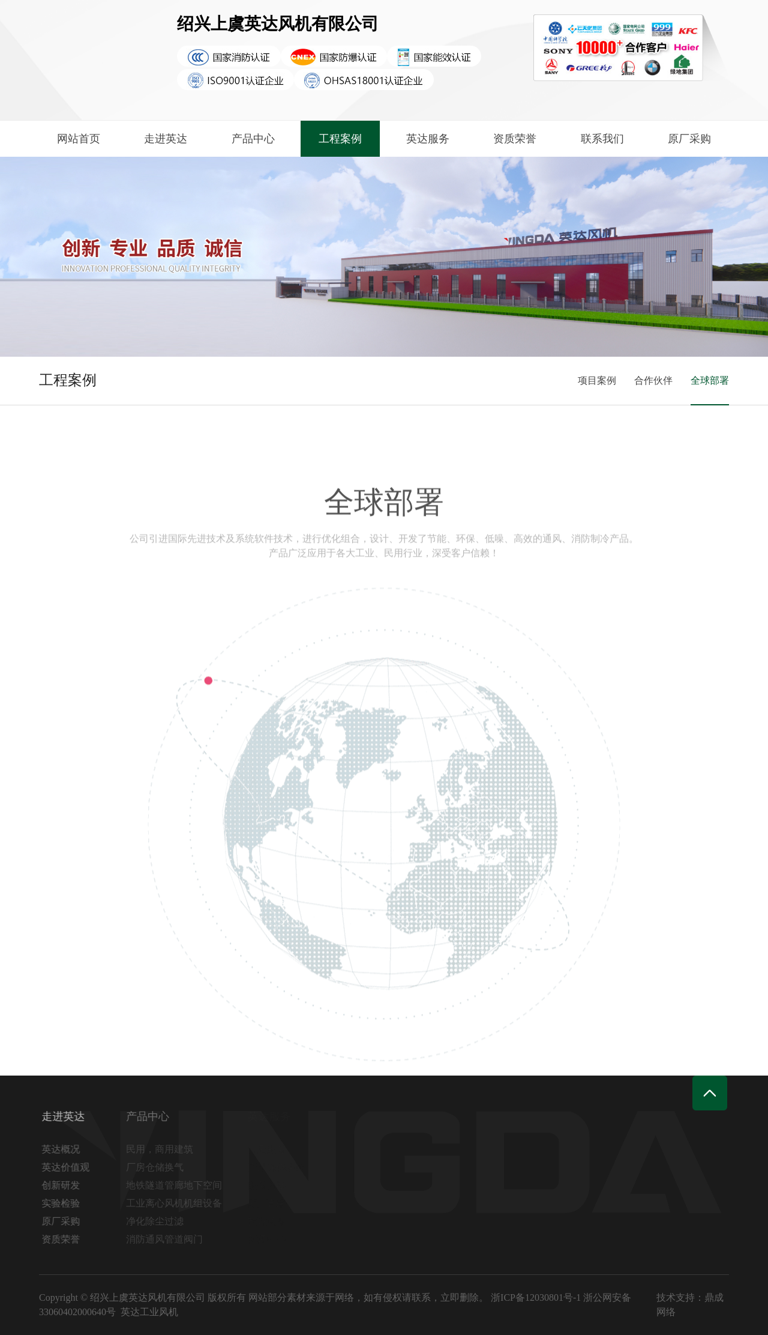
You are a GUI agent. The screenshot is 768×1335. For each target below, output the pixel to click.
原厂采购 (689, 139)
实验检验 (65, 1203)
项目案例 (597, 380)
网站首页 (78, 139)
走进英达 (165, 139)
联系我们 (602, 139)
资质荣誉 (514, 139)
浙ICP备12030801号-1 (536, 1297)
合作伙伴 (653, 380)
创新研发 (65, 1185)
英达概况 (65, 1149)
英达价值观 (70, 1167)
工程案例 (340, 139)
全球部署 (710, 380)
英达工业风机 (149, 1312)
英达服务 (427, 139)
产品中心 (253, 139)
